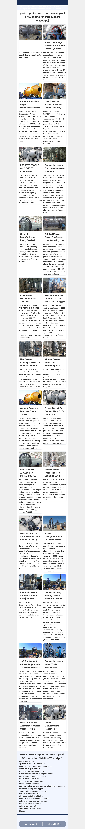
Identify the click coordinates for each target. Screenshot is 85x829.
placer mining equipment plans (30, 781)
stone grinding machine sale (30, 808)
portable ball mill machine (29, 784)
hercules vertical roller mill (29, 793)
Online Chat (31, 824)
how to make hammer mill (29, 779)
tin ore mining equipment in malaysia (33, 791)
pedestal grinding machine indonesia (33, 801)
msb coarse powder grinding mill (31, 771)
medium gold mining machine (30, 803)
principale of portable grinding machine (34, 798)
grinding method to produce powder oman (35, 766)
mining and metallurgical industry (31, 796)
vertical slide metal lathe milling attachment (36, 774)
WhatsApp (42, 20)
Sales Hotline (54, 824)
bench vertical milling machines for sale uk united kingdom (42, 786)
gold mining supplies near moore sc (32, 776)
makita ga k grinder (26, 761)
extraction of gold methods (29, 769)
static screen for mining (28, 806)
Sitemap (22, 811)
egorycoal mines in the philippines (32, 764)
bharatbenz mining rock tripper (31, 788)
